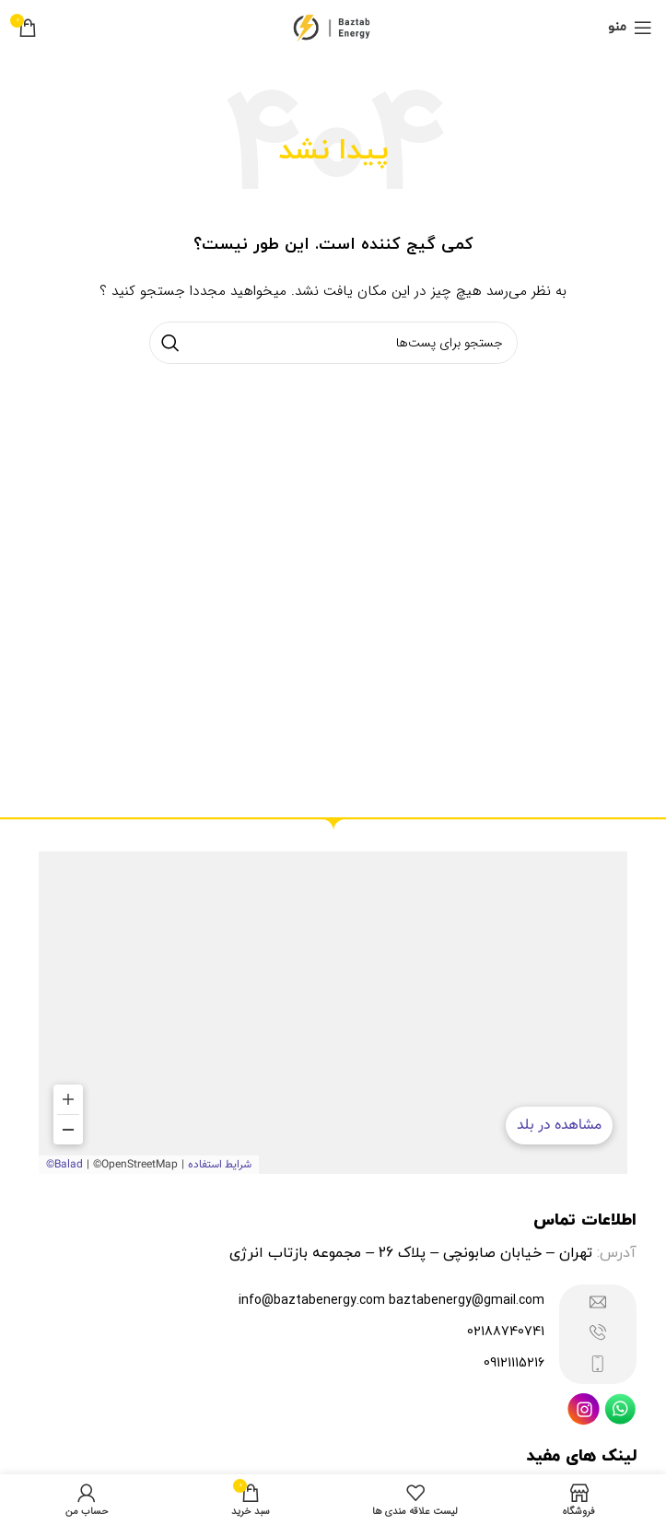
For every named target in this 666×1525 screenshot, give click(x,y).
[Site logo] (333, 27)
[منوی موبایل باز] (630, 27)
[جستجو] (333, 343)
